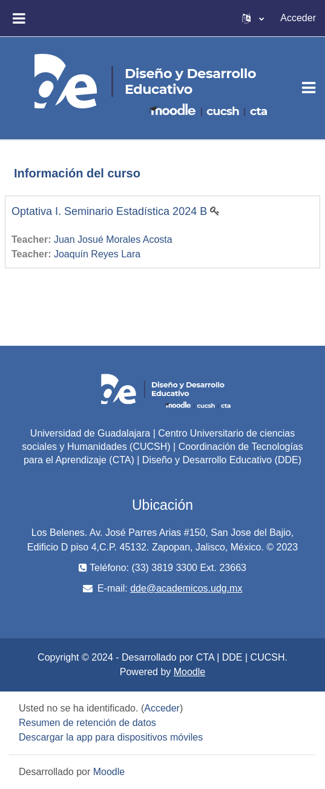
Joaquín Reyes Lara (97, 254)
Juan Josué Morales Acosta (113, 239)
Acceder (298, 18)
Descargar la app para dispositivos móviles (111, 737)
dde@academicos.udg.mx (186, 588)
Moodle (189, 672)
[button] (253, 18)
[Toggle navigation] (308, 87)
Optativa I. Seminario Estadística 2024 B (109, 211)
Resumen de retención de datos (87, 723)
